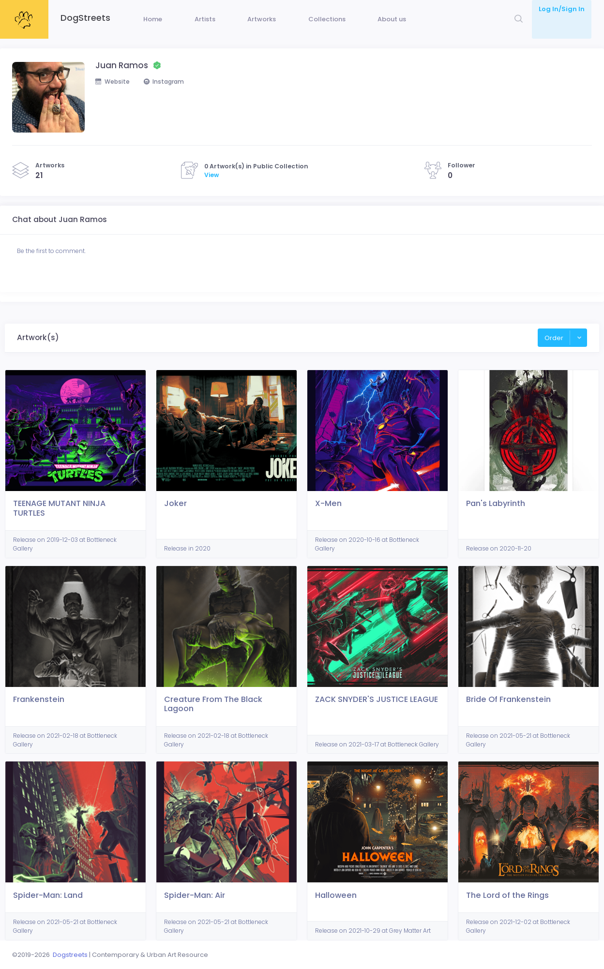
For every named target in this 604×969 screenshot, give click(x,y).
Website (113, 96)
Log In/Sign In (562, 9)
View (211, 189)
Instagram (167, 96)
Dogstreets (70, 954)
